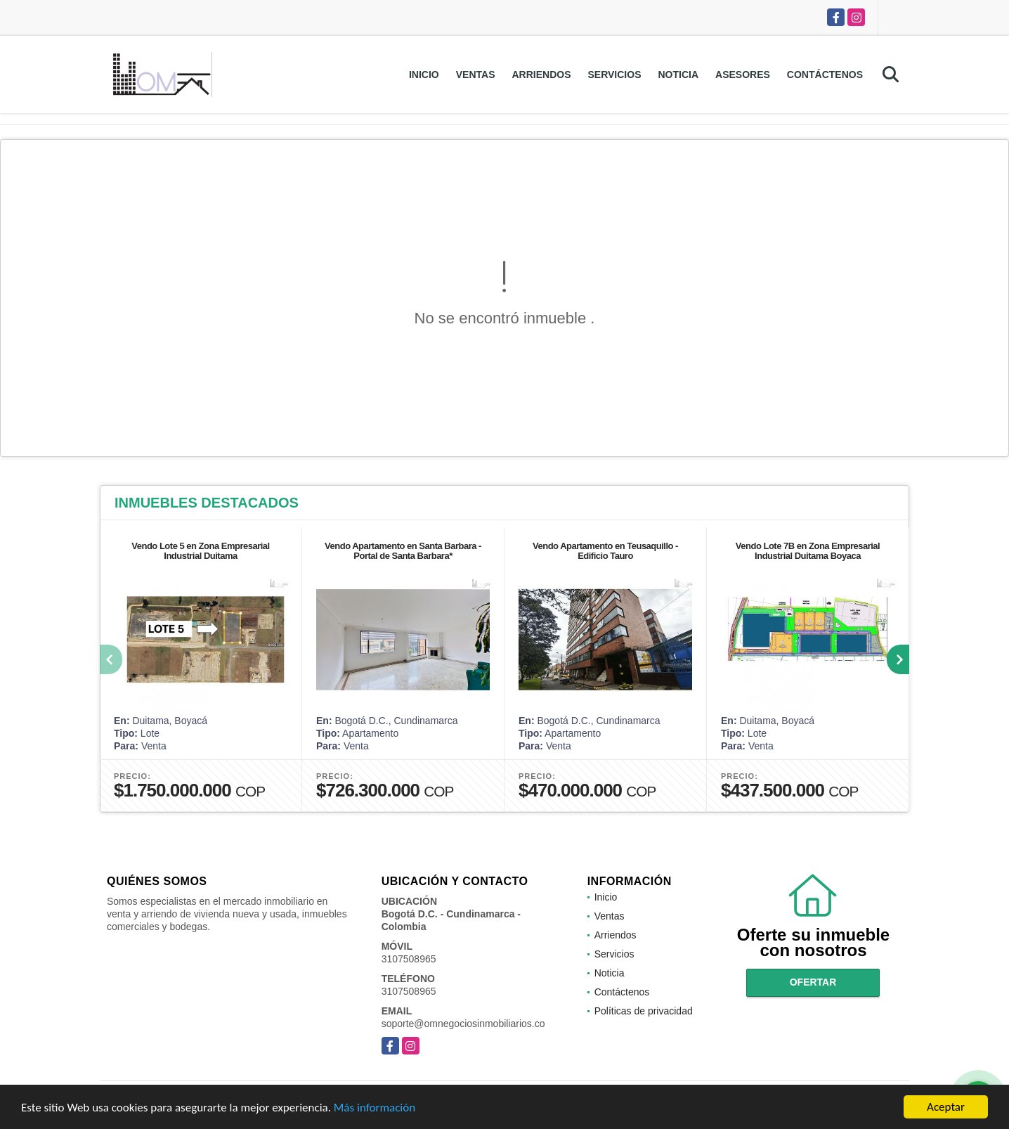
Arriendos (541, 74)
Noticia (678, 74)
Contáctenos (825, 74)
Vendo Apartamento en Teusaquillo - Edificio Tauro (605, 551)
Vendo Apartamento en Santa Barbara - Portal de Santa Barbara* (403, 551)
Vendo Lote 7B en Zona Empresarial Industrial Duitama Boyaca (808, 551)
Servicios (614, 74)
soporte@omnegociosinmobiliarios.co (463, 1023)
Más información (374, 1107)
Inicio (424, 74)
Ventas (475, 74)
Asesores (742, 74)
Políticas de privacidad (643, 1011)
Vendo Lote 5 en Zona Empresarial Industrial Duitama (200, 551)
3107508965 (409, 959)
